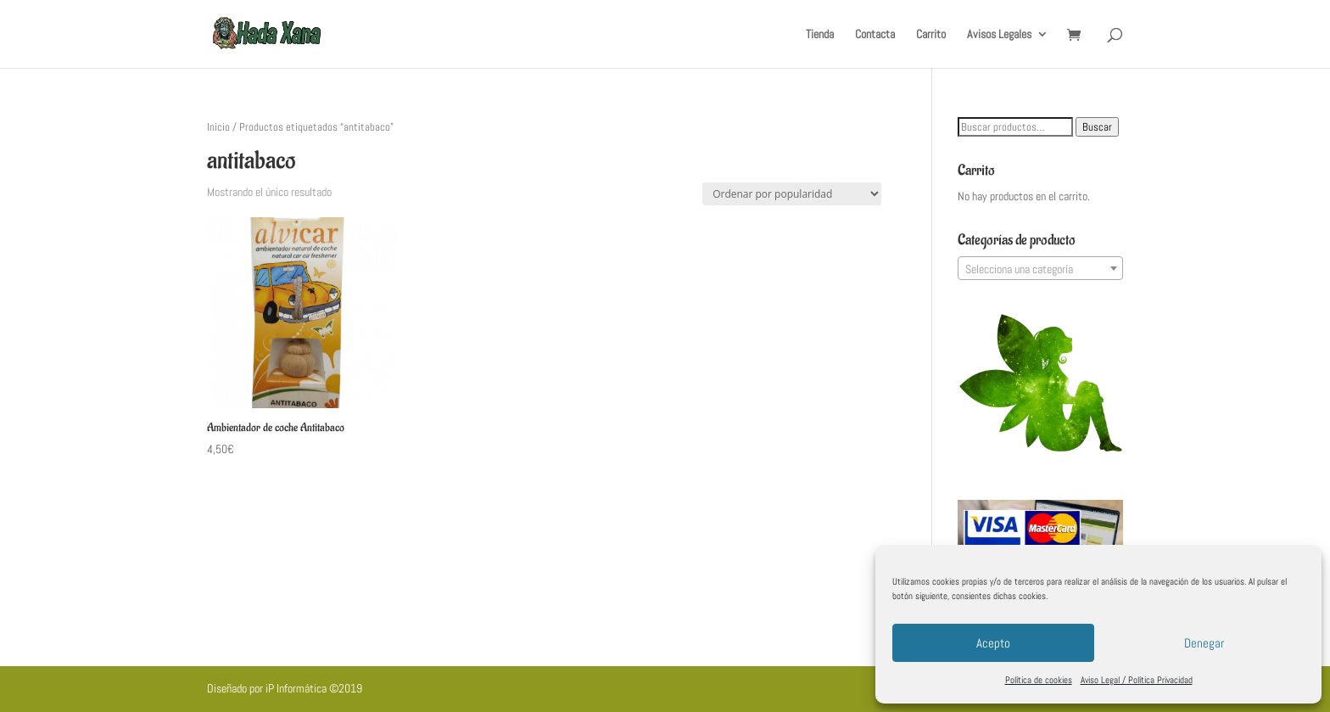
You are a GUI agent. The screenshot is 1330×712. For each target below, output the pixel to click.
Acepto (993, 643)
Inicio (218, 127)
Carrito (931, 35)
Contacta (875, 35)
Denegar (1204, 643)
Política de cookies (1038, 680)
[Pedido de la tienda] (791, 193)
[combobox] (1040, 268)
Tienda (820, 35)
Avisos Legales (999, 35)
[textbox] (1040, 269)
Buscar (1097, 127)
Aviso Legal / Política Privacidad (1137, 680)
